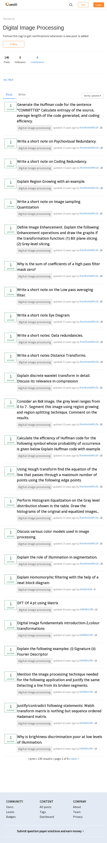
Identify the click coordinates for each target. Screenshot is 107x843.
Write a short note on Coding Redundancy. (52, 161)
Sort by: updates (92, 95)
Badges (11, 817)
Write (22, 94)
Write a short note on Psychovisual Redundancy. (56, 141)
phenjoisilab (86, 589)
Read (9, 94)
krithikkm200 (86, 609)
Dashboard (47, 817)
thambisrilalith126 (89, 127)
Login (99, 5)
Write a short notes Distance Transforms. (51, 355)
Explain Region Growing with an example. (51, 181)
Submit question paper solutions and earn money (50, 831)
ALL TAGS (8, 79)
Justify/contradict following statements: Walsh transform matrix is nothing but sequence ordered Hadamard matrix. (59, 711)
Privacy (77, 817)
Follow (13, 44)
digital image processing (34, 128)
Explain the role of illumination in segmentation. (57, 557)
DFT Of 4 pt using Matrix (37, 603)
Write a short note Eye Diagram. (43, 315)
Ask (83, 5)
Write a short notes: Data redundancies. (50, 335)
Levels (10, 812)
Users (9, 807)
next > (75, 759)
